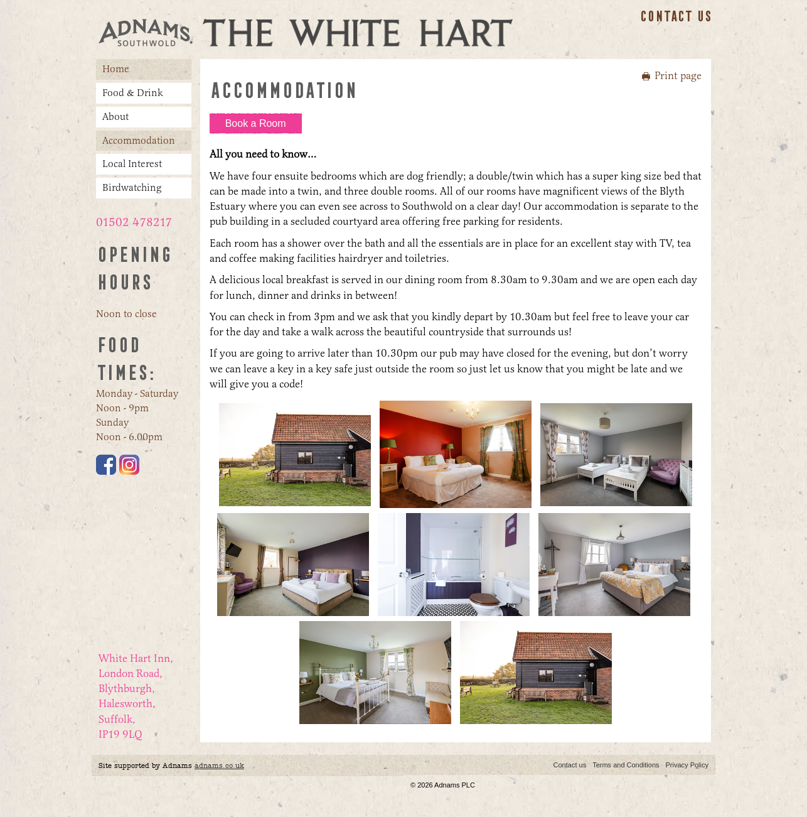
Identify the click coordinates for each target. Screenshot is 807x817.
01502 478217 (134, 222)
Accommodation (138, 140)
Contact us (675, 16)
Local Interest (132, 164)
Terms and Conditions (625, 765)
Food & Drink (132, 93)
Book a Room (255, 123)
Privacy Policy (687, 765)
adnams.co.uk (219, 765)
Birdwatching (131, 187)
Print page (678, 75)
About (115, 116)
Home (115, 69)
